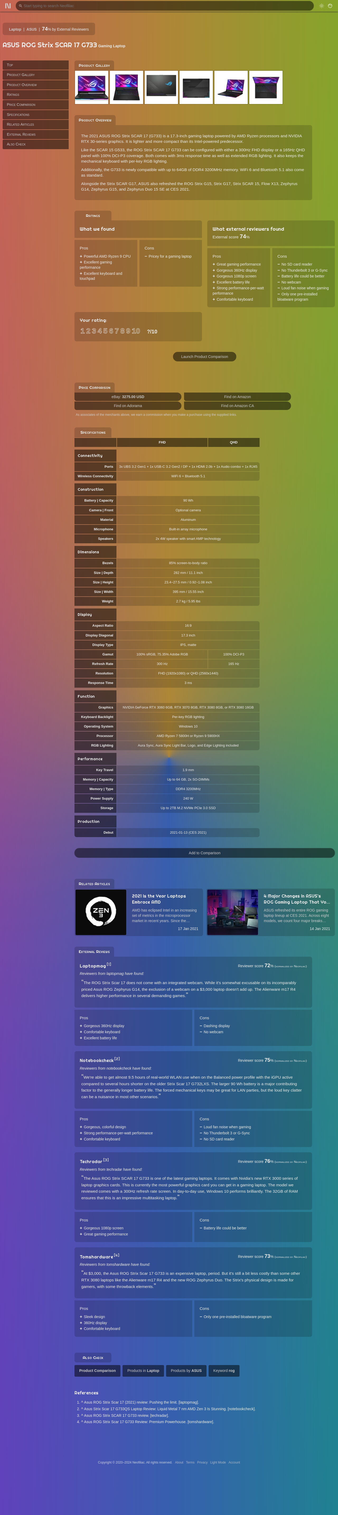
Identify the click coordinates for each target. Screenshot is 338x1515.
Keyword (224, 1370)
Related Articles (20, 124)
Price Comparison (21, 104)
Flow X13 (269, 183)
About (179, 1462)
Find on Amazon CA (237, 406)
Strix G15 (202, 183)
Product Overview (22, 85)
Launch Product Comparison (204, 357)
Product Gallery (21, 75)
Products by (186, 1370)
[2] (117, 1058)
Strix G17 (222, 183)
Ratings (13, 94)
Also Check (16, 144)
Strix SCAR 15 (246, 183)
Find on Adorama (128, 406)
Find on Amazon (237, 397)
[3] (106, 1160)
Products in (143, 1370)
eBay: (128, 397)
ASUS (31, 29)
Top (10, 65)
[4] (116, 1255)
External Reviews (21, 134)
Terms (190, 1462)
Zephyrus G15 (104, 189)
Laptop (15, 29)
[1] (109, 964)
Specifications (18, 114)
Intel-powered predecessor (218, 141)
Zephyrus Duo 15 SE (146, 189)
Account (234, 1462)
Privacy (202, 1462)
